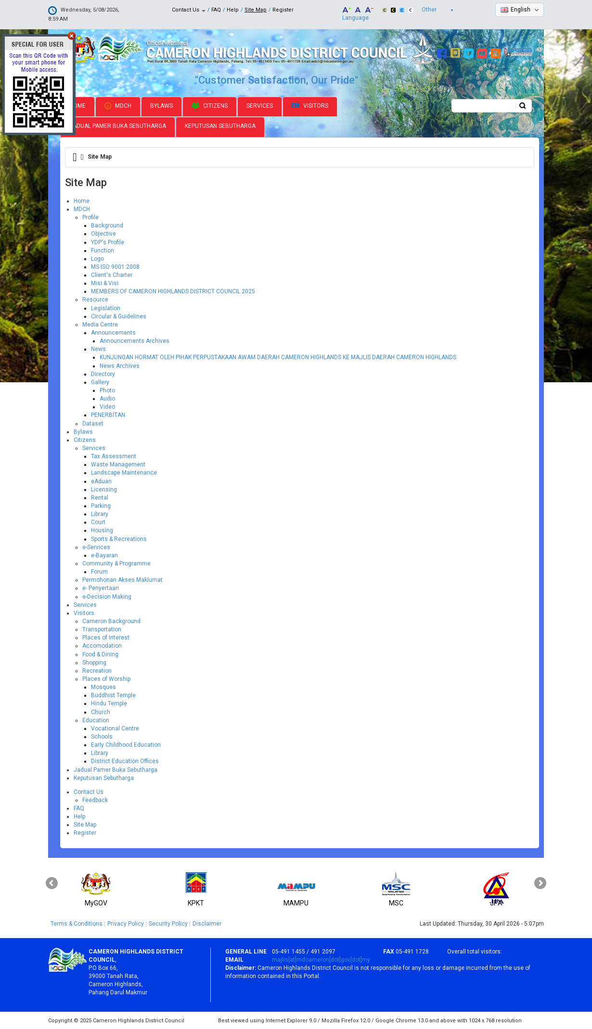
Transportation (101, 629)
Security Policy (168, 923)
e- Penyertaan (100, 588)
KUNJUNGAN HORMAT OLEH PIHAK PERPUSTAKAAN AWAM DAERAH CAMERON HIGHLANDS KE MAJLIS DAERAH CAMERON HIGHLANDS (278, 357)
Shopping (94, 662)
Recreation (97, 670)
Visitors (310, 106)
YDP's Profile (107, 242)
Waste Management (118, 464)
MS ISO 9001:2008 (115, 267)
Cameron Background (111, 621)
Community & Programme (116, 563)
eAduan (101, 481)
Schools (102, 736)
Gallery (100, 382)
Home (77, 105)
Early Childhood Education (126, 744)
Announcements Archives (134, 341)
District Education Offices (125, 761)
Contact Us (189, 10)
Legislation (105, 308)
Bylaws (161, 105)
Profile (90, 217)
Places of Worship (106, 679)
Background (107, 225)
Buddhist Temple (113, 695)
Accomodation (102, 645)
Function (102, 250)
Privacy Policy (125, 923)
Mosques (103, 687)
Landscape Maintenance (124, 472)
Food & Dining (100, 654)
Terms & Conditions (77, 923)
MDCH (117, 105)
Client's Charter (111, 275)
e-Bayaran (104, 555)
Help (233, 10)
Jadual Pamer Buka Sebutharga (117, 126)
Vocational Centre (115, 728)
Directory (103, 374)
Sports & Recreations (119, 539)
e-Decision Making (106, 596)
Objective (103, 233)
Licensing (104, 489)
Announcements (113, 332)
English (520, 9)
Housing (102, 530)
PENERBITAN (108, 415)
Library (99, 514)
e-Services (96, 547)
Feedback (95, 800)
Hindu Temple (109, 703)
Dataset (92, 423)
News (98, 349)
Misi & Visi (104, 283)
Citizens (210, 105)
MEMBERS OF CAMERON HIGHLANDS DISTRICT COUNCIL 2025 (173, 291)
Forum (99, 571)
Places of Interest (105, 637)
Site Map (256, 10)
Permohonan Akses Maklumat (122, 580)
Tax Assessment (113, 456)
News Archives (120, 366)
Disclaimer (207, 923)
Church (100, 712)
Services (259, 105)
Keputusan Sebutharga (220, 126)
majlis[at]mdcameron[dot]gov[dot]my (321, 959)
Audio (107, 398)
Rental (99, 497)
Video (107, 406)
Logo (97, 258)
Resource (95, 299)
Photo (107, 390)
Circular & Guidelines (118, 316)
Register (283, 10)
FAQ (216, 10)
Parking (101, 505)
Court (98, 522)
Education (95, 720)
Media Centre (100, 324)
